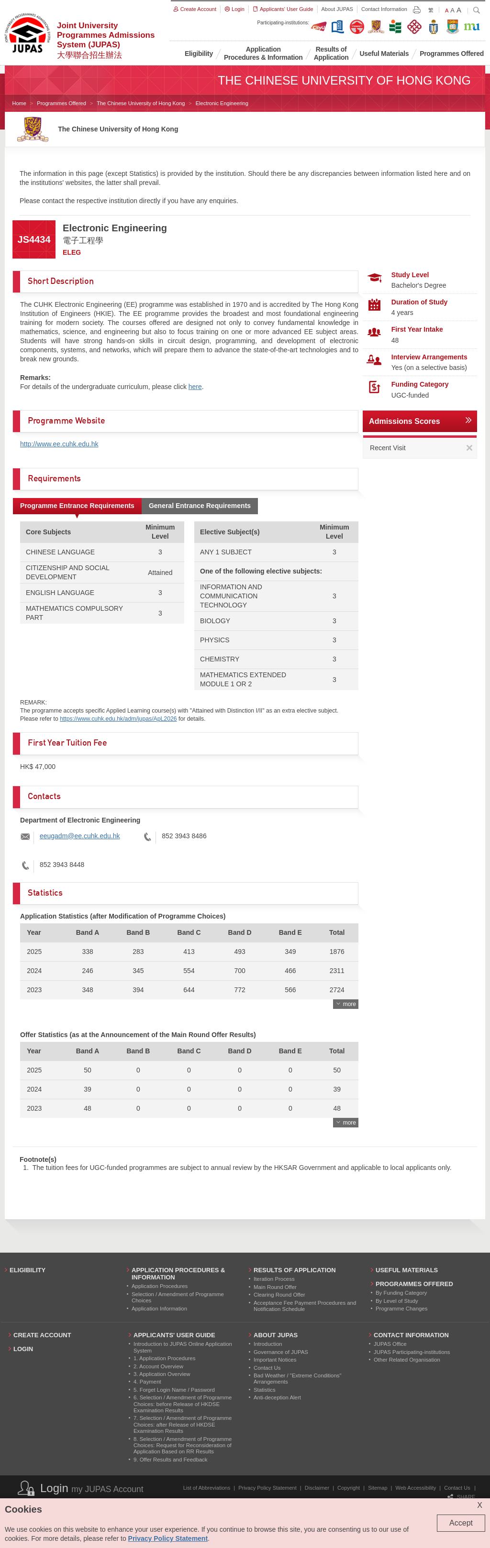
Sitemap (377, 1488)
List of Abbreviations (206, 1488)
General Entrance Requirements (200, 505)
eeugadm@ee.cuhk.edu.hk (80, 836)
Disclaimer (317, 1488)
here (195, 386)
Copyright (348, 1488)
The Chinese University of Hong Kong (141, 103)
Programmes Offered (61, 103)
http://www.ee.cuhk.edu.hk (59, 444)
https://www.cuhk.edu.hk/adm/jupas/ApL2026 (118, 718)
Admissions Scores (404, 421)
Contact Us (457, 1488)
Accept (461, 1523)
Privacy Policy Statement (267, 1488)
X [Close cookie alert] (479, 1505)
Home (19, 103)
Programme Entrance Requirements (77, 505)
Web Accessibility (416, 1488)
